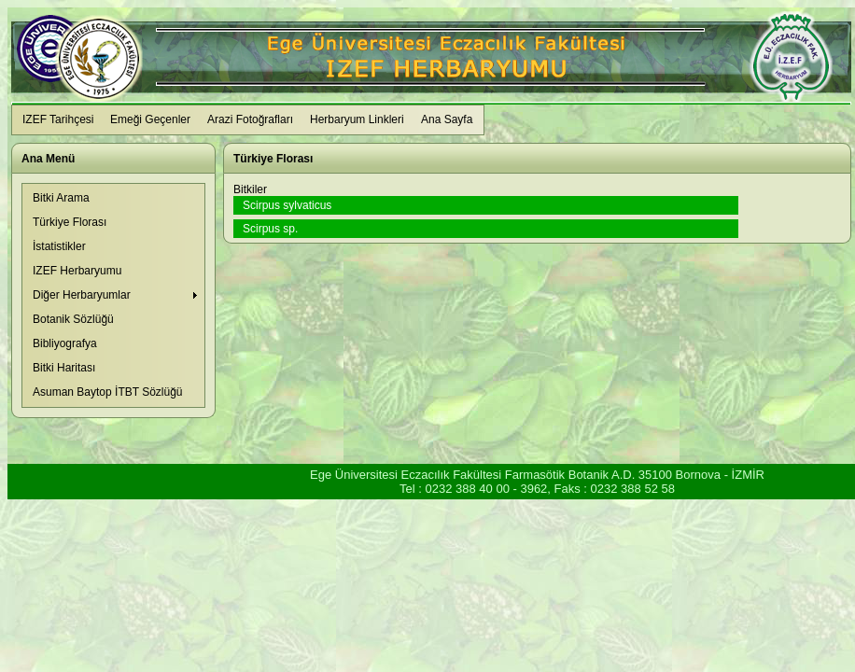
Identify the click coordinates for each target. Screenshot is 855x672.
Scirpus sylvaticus (287, 205)
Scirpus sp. (270, 228)
